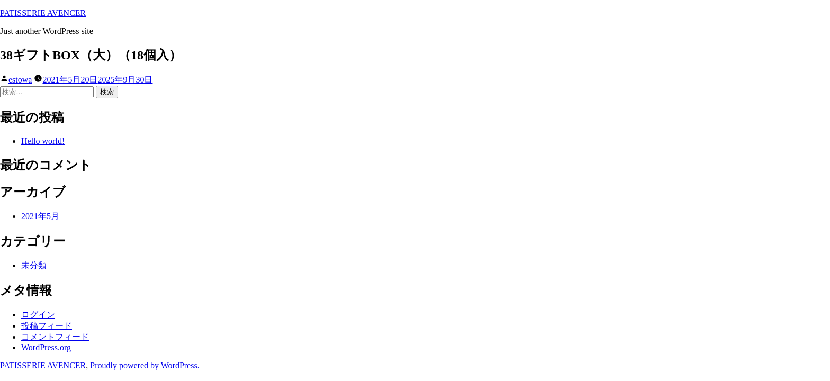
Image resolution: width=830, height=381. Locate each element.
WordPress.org (46, 347)
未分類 (34, 265)
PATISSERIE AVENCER (43, 12)
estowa (20, 79)
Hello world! (43, 141)
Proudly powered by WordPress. (144, 365)
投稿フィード (46, 325)
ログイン (38, 314)
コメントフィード (55, 336)
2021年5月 (40, 216)
